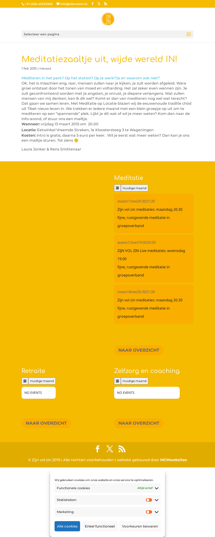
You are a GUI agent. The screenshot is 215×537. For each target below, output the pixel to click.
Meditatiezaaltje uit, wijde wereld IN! (99, 59)
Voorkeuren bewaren (140, 526)
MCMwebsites (173, 529)
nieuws (45, 68)
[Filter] (117, 187)
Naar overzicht (138, 350)
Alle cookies (67, 526)
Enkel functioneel (100, 526)
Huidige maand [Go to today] (134, 188)
